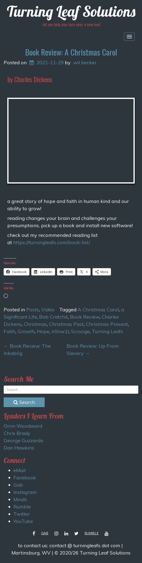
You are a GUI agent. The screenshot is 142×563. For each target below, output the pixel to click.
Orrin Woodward (23, 426)
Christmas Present (107, 324)
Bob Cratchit (53, 317)
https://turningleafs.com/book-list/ (51, 242)
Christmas (35, 324)
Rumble (22, 507)
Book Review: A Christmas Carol (71, 52)
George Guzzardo (23, 440)
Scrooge (80, 331)
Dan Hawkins (19, 448)
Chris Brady (17, 433)
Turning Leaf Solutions (71, 11)
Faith (9, 331)
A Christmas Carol (98, 309)
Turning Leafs (107, 331)
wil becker (85, 62)
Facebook (24, 478)
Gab (18, 485)
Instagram (25, 492)
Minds (20, 499)
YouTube (23, 521)
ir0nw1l (60, 331)
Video (47, 309)
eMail (19, 470)
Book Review (85, 317)
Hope (43, 331)
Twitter (21, 514)
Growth (26, 331)
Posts (32, 309)
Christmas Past (66, 324)
